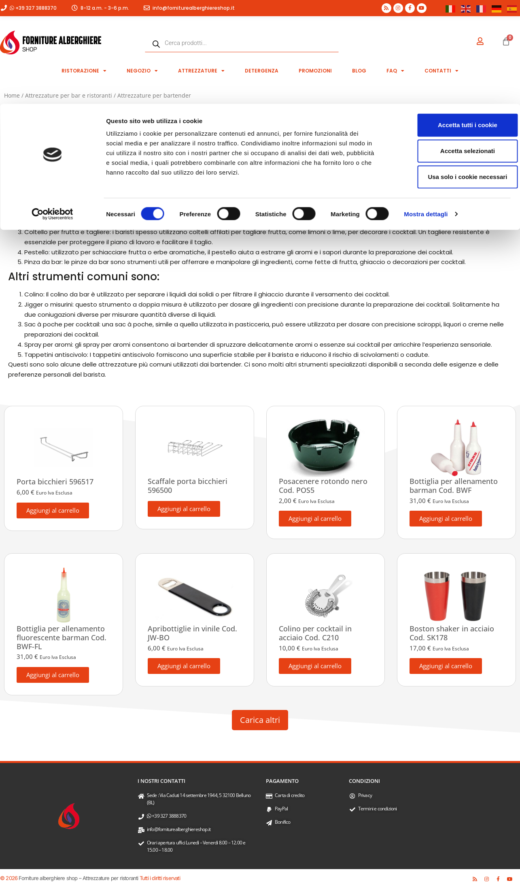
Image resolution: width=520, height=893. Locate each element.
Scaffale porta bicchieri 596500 (187, 485)
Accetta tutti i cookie (452, 20)
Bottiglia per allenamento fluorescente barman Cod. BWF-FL (61, 637)
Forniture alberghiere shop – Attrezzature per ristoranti (78, 878)
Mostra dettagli (426, 110)
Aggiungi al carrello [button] (52, 510)
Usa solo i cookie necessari (452, 72)
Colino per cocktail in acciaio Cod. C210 (315, 633)
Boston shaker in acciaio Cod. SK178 (452, 633)
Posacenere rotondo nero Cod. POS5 (323, 485)
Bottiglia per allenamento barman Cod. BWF (454, 485)
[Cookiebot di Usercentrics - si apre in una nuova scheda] (52, 110)
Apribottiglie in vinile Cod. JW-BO (192, 633)
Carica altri (260, 719)
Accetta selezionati (452, 46)
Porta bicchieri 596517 (55, 481)
